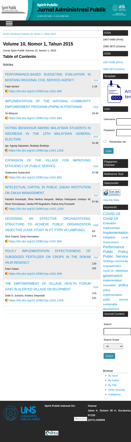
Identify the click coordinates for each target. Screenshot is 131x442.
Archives (15, 34)
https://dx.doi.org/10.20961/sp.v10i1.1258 (36, 150)
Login (110, 5)
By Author (113, 380)
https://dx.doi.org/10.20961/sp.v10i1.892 (35, 177)
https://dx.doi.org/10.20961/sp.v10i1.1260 (36, 208)
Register (122, 5)
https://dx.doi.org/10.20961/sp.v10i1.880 (35, 91)
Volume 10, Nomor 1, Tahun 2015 (39, 34)
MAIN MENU (9, 23)
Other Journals (116, 389)
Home (6, 34)
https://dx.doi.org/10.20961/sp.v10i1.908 (35, 273)
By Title (112, 385)
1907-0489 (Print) (113, 62)
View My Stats (111, 200)
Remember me (117, 141)
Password (109, 130)
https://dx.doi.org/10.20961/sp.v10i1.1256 (36, 300)
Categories (114, 394)
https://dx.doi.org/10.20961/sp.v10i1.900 (35, 241)
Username (109, 119)
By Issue (113, 375)
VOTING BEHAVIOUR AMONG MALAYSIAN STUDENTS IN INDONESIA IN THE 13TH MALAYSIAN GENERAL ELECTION (48, 133)
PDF (96, 80)
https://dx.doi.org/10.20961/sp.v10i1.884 (35, 118)
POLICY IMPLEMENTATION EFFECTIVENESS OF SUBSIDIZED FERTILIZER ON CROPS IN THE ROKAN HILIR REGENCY (48, 256)
